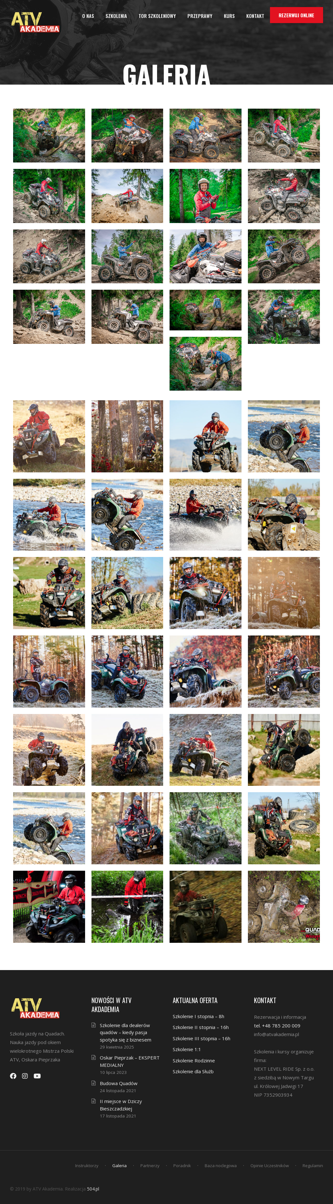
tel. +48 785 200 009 (277, 1025)
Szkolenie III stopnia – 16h (201, 1038)
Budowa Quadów (119, 1083)
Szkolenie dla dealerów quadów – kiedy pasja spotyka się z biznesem (125, 1032)
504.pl (93, 1189)
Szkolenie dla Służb (193, 1071)
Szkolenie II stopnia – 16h (201, 1027)
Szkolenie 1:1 (187, 1049)
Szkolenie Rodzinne (194, 1060)
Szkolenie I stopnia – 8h (198, 1016)
